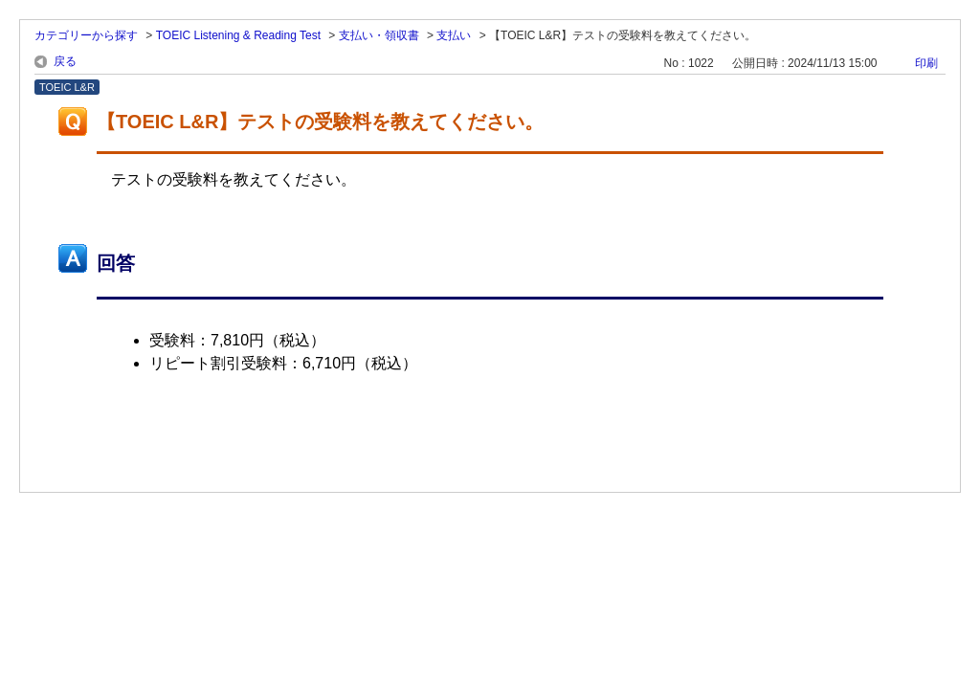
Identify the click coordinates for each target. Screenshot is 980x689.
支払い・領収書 (379, 35)
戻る (65, 61)
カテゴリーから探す (86, 35)
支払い (453, 35)
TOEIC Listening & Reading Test (238, 35)
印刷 (926, 63)
